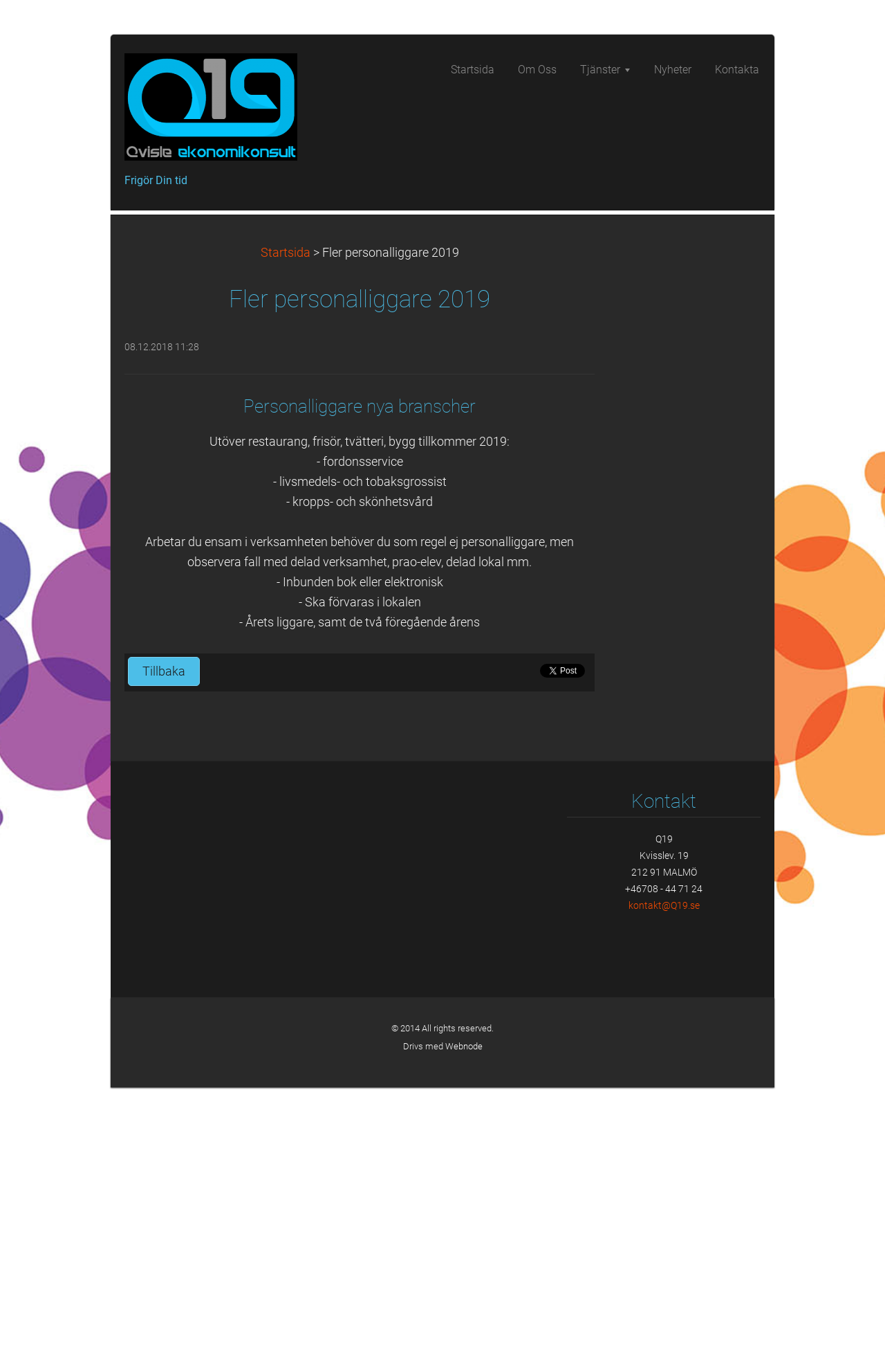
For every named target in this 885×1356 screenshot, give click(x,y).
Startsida (285, 521)
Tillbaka (163, 940)
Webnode (464, 1315)
